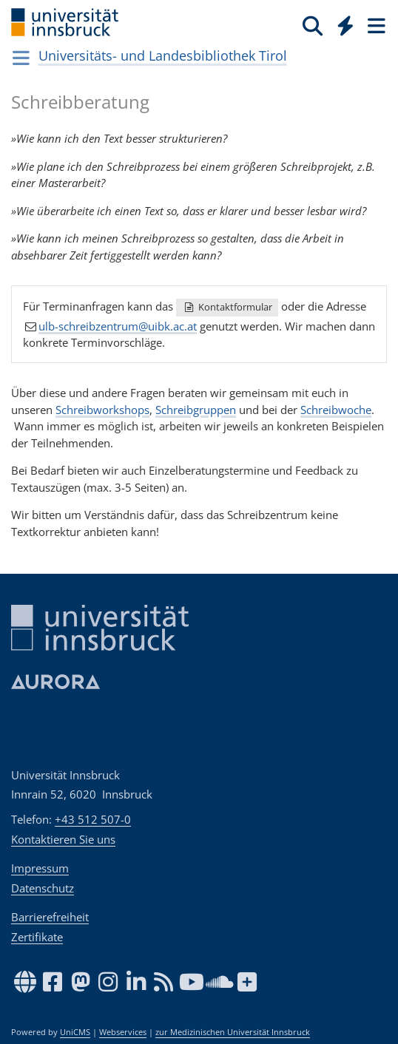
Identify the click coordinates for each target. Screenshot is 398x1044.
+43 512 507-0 (93, 819)
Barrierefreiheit (50, 916)
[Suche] (312, 25)
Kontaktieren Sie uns (63, 839)
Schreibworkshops (102, 409)
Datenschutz (42, 888)
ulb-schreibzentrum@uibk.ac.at (117, 325)
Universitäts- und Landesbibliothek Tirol (162, 55)
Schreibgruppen (195, 409)
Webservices (122, 1032)
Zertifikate (37, 936)
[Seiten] (375, 25)
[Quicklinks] (345, 25)
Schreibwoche (335, 409)
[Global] (341, 23)
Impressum (40, 868)
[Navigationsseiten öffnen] (21, 57)
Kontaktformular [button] (227, 306)
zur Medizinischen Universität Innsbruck (232, 1032)
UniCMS (75, 1032)
